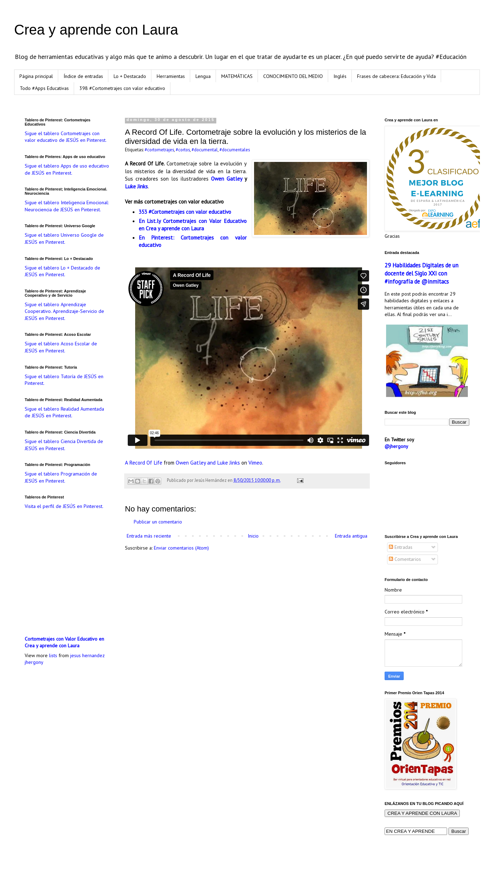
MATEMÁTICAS (237, 76)
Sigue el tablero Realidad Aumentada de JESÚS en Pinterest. (64, 412)
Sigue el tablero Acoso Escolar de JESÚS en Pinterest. (61, 347)
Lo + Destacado (130, 76)
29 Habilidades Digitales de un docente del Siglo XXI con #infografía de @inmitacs (421, 273)
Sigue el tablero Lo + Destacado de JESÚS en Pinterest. (62, 271)
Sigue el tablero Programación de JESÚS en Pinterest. (61, 477)
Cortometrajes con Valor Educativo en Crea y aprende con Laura (64, 642)
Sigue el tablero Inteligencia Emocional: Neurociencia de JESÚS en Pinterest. (67, 206)
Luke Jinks (136, 186)
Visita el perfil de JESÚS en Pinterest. (64, 506)
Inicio (253, 536)
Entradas (400, 547)
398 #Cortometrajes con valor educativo (122, 88)
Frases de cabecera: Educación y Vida (396, 76)
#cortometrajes (159, 149)
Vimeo (255, 462)
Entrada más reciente (149, 536)
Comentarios (405, 559)
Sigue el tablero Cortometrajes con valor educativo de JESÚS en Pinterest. (66, 137)
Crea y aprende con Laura (96, 29)
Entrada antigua (351, 536)
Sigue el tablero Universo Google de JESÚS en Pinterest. (64, 238)
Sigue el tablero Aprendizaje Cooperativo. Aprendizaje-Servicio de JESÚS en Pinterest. (64, 311)
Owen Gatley (226, 178)
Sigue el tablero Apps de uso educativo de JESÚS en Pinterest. (67, 169)
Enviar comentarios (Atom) (181, 548)
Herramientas (171, 76)
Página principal (36, 76)
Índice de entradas (83, 76)
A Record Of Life (143, 462)
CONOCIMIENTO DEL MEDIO (293, 76)
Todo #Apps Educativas (44, 88)
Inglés (340, 76)
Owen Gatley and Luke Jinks (208, 462)
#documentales (234, 149)
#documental (205, 149)
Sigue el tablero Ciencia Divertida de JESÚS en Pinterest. (64, 445)
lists (53, 655)
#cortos (183, 149)
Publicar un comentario (158, 522)
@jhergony (396, 446)
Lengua (203, 76)
